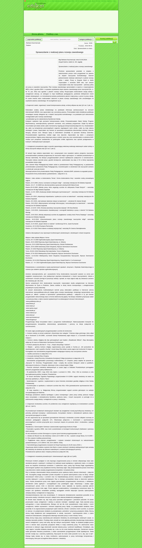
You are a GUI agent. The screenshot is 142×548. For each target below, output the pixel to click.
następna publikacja (86, 39)
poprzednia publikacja (34, 39)
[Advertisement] (41, 72)
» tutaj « (114, 1)
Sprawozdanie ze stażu (85, 48)
